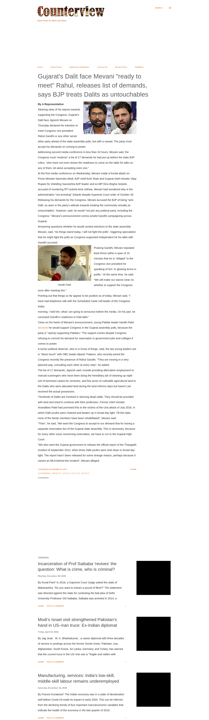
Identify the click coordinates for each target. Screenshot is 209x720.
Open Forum (56, 67)
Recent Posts (121, 67)
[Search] (159, 8)
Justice (67, 473)
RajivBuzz (139, 67)
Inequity (57, 473)
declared (43, 327)
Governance (44, 473)
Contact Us (102, 67)
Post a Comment (55, 606)
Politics (76, 473)
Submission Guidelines (79, 67)
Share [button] (133, 469)
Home (40, 67)
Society (85, 473)
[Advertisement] (104, 44)
